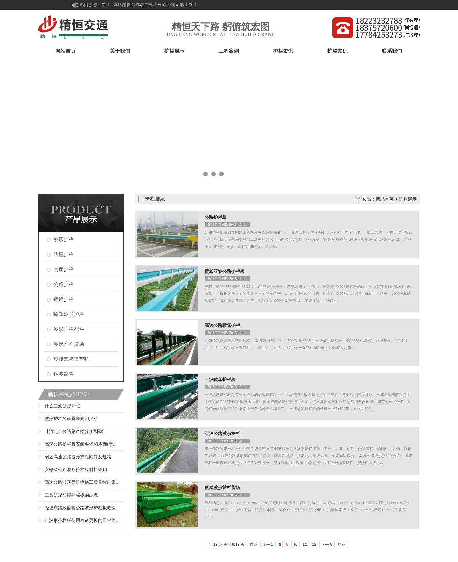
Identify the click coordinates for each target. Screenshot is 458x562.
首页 (253, 544)
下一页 (327, 544)
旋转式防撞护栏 (71, 359)
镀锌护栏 (63, 299)
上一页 (268, 544)
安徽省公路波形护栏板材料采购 (76, 469)
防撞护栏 (63, 254)
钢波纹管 (63, 374)
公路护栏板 (216, 217)
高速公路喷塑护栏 (222, 325)
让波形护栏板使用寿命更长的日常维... (82, 520)
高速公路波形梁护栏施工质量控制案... (82, 482)
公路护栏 (63, 284)
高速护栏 (63, 269)
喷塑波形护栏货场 (222, 487)
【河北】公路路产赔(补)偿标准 (75, 431)
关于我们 (120, 51)
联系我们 (392, 51)
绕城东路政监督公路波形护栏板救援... (82, 507)
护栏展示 (174, 51)
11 (305, 544)
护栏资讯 (283, 51)
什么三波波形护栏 (62, 405)
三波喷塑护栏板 (220, 379)
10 (295, 544)
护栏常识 (337, 51)
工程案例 (229, 51)
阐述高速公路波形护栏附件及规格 (78, 456)
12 (314, 544)
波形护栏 (63, 239)
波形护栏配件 (68, 329)
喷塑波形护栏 (68, 314)
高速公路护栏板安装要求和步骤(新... (80, 444)
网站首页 (65, 51)
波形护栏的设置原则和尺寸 (71, 418)
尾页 (341, 544)
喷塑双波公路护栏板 (225, 271)
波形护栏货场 (68, 344)
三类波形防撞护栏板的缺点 (71, 494)
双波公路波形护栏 (222, 433)
